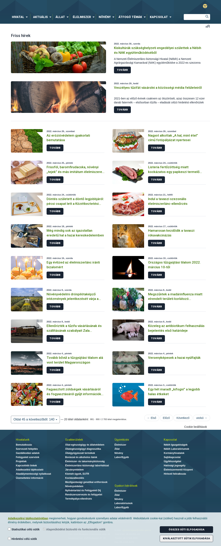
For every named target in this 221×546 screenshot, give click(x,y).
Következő (182, 417)
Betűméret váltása (207, 26)
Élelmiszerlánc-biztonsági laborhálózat (87, 465)
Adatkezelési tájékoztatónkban (28, 518)
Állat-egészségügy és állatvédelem (84, 444)
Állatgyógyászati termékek (80, 453)
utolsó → (201, 417)
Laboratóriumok (124, 503)
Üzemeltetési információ (29, 478)
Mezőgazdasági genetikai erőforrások (86, 482)
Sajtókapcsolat (172, 457)
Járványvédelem (74, 469)
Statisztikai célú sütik (24, 529)
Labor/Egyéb (122, 457)
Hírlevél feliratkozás (175, 473)
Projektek (21, 461)
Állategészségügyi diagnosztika (83, 449)
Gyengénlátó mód (205, 6)
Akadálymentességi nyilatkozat (33, 473)
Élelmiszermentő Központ (178, 469)
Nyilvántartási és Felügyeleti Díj (83, 490)
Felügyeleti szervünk (27, 457)
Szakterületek (74, 439)
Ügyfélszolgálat (172, 461)
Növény (119, 453)
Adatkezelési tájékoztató (29, 469)
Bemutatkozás (24, 444)
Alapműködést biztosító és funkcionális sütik (74, 529)
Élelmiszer (120, 444)
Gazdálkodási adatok (27, 453)
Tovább (122, 69)
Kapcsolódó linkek (26, 465)
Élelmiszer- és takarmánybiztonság (85, 461)
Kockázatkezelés (74, 478)
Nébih (68, 6)
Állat (117, 449)
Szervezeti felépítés (27, 449)
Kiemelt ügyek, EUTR (77, 473)
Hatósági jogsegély (174, 465)
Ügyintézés (122, 439)
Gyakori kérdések (126, 485)
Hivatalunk (22, 439)
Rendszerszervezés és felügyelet (83, 494)
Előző (166, 417)
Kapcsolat (170, 439)
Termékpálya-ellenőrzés (78, 498)
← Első (151, 417)
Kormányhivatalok (174, 453)
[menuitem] (20, 17)
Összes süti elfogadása (186, 529)
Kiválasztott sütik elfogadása (186, 538)
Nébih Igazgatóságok (176, 444)
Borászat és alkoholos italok (81, 457)
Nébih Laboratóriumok (176, 449)
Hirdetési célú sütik (22, 538)
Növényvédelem (74, 486)
